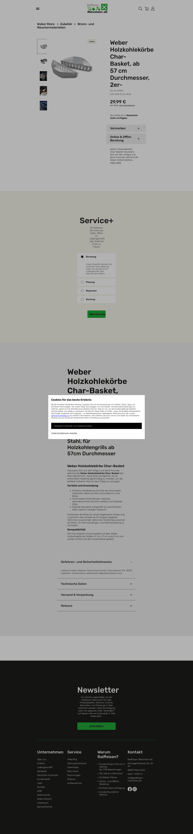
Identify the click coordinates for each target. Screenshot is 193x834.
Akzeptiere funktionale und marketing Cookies (73, 426)
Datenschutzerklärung (60, 415)
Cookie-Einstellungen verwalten (64, 433)
